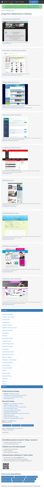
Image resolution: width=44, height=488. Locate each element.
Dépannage (4, 335)
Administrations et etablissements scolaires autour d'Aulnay (16, 413)
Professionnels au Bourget (30, 479)
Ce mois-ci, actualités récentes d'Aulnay (12, 410)
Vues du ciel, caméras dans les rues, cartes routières (15, 406)
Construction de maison (7, 325)
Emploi (16, 1)
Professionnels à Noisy (6, 479)
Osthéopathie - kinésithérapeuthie (9, 359)
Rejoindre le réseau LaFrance (27, 425)
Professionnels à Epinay (6, 481)
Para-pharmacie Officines (7, 362)
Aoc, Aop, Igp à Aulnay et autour (11, 408)
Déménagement (5, 333)
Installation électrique (6, 341)
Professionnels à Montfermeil (18, 479)
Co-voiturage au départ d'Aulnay (11, 411)
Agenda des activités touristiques (11, 405)
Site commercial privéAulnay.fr (34, 2)
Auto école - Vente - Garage (8, 316)
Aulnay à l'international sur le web (11, 416)
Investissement (5, 349)
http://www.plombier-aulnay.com (8, 304)
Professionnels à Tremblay (32, 476)
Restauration (5, 378)
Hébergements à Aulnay (14, 393)
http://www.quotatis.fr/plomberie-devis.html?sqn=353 (12, 75)
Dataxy (13, 428)
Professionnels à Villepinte (20, 476)
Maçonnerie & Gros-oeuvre (8, 354)
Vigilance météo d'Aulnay (9, 415)
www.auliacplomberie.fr (6, 43)
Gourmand (21, 1)
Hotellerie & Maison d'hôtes (8, 343)
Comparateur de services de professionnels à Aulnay (15, 395)
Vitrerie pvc (4, 384)
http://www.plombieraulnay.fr (7, 271)
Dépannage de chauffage (7, 338)
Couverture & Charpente (7, 330)
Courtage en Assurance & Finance (9, 327)
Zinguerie (4, 386)
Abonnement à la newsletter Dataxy (14, 418)
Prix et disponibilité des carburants (16, 403)
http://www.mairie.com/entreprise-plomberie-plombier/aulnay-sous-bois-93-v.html (17, 107)
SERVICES (4, 310)
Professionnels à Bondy (17, 481)
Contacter (14, 420)
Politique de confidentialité (32, 5)
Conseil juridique (5, 322)
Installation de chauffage (7, 346)
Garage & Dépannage (6, 375)
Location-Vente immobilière (8, 351)
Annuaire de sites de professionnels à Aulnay (13, 396)
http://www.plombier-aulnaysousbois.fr (9, 206)
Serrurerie (4, 381)
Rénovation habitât (6, 373)
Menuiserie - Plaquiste (7, 357)
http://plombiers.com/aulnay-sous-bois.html (10, 140)
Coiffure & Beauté (6, 319)
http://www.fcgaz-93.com (7, 173)
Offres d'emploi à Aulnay (9, 398)
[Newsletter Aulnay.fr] (40, 2)
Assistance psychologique (7, 314)
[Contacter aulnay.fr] (42, 2)
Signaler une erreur (16, 425)
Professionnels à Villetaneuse (7, 476)
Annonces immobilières (7, 367)
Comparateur (11, 1)
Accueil (5, 1)
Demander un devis (7, 425)
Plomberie (4, 370)
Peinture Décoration (6, 365)
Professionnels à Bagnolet (29, 481)
